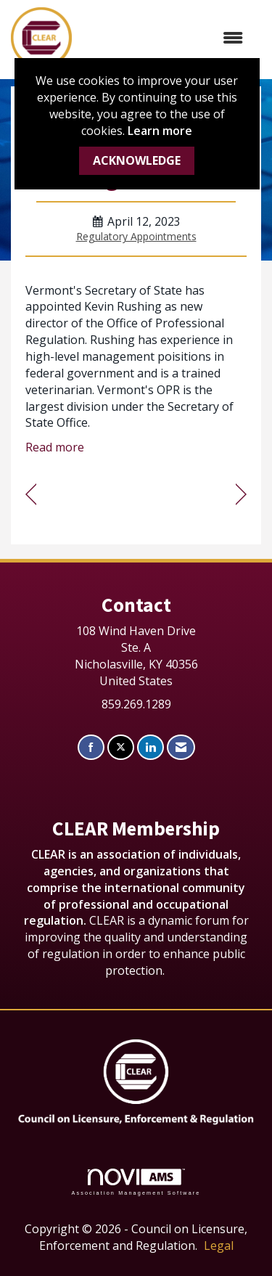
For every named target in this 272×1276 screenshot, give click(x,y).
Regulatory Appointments (136, 236)
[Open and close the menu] (164, 38)
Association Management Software (135, 1182)
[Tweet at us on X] (120, 747)
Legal (219, 1245)
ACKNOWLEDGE (137, 160)
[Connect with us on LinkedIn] (150, 747)
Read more (54, 447)
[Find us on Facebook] (91, 747)
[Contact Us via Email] (181, 747)
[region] (241, 494)
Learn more (160, 131)
